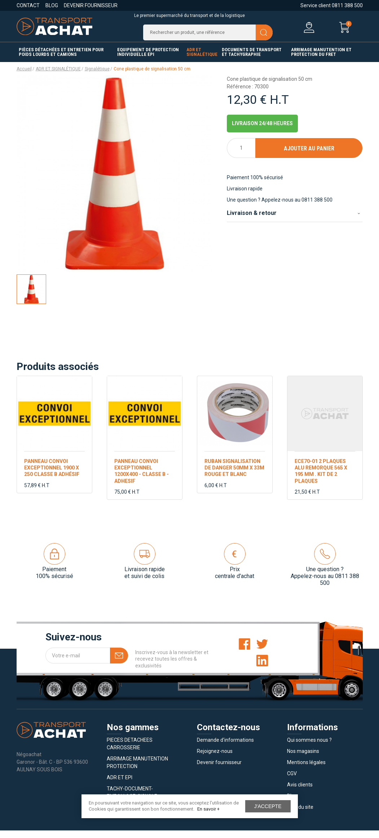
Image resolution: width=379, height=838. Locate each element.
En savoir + (208, 809)
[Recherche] (208, 36)
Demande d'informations (225, 747)
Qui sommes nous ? (309, 747)
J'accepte (268, 806)
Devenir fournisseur (91, 5)
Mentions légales (306, 770)
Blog (51, 5)
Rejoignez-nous (215, 759)
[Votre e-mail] (86, 663)
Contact (28, 5)
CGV (292, 781)
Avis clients (300, 792)
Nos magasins (303, 759)
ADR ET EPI (119, 785)
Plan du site (300, 814)
